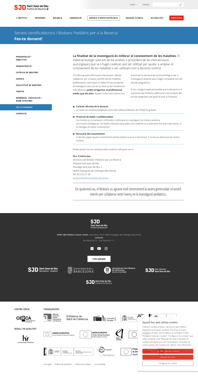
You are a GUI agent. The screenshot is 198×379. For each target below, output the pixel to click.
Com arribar (99, 259)
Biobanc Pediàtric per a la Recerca (87, 32)
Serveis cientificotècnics (103, 18)
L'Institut (21, 18)
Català (132, 4)
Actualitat (157, 18)
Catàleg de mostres (27, 72)
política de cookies (157, 345)
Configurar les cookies (168, 363)
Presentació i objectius (23, 58)
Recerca (57, 18)
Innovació (76, 18)
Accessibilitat (100, 364)
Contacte (145, 4)
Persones (40, 18)
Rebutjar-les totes (167, 357)
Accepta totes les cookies (168, 351)
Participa (176, 18)
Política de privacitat (63, 364)
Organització (23, 66)
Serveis (20, 79)
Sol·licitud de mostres (28, 85)
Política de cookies (83, 364)
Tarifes (20, 91)
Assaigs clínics (134, 18)
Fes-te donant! (24, 107)
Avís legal (47, 364)
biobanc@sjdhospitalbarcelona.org (90, 177)
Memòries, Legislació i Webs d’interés (29, 99)
